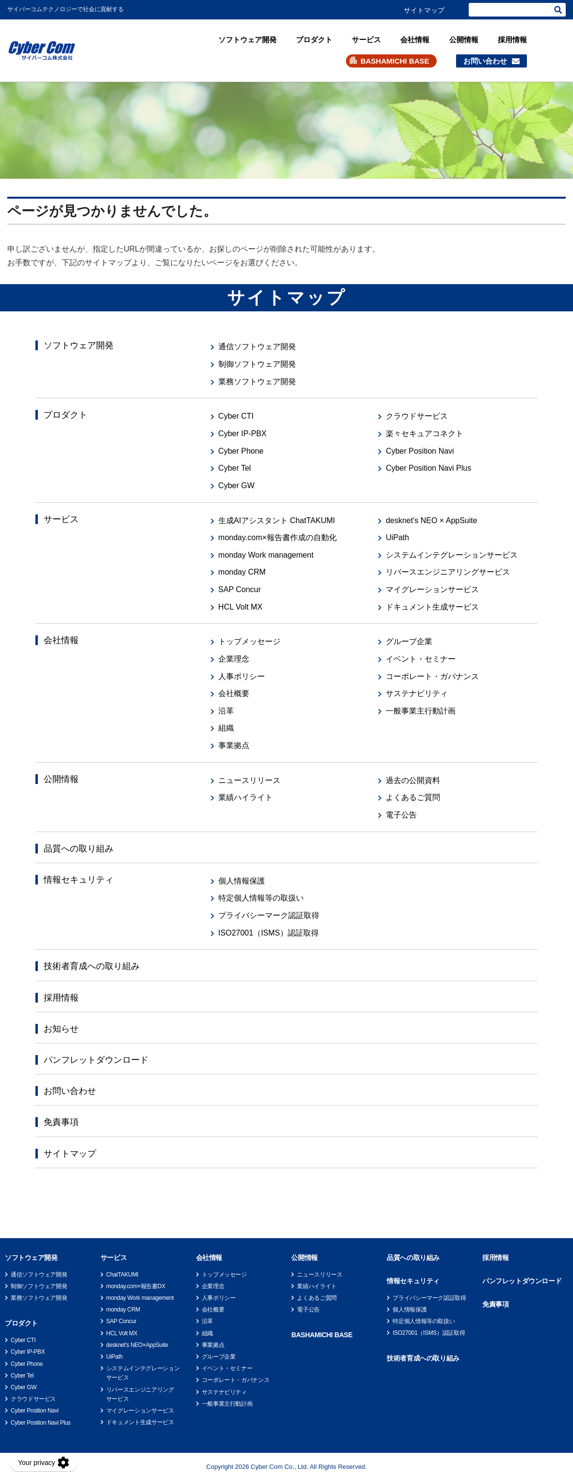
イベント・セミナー (421, 659)
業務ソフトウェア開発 (257, 381)
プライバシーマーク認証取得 (268, 915)
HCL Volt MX (240, 607)
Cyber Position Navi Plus (428, 468)
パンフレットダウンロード (96, 1060)
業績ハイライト (245, 797)
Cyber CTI (236, 416)
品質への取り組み (79, 848)
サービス (366, 39)
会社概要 (233, 693)
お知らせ (61, 1029)
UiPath (397, 537)
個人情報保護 (241, 881)
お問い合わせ (485, 61)
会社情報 (414, 39)
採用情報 (512, 39)
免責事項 (61, 1122)
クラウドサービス (417, 416)
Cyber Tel (234, 468)
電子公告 (401, 815)
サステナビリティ (417, 693)
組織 (226, 728)
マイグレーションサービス (432, 589)
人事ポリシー (241, 676)
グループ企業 (409, 641)
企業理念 (233, 659)
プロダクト (314, 39)
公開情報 (463, 39)
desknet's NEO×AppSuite (137, 1345)
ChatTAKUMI (122, 1274)
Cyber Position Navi (420, 451)
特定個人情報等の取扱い (261, 898)
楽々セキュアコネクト (424, 433)
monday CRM (242, 572)
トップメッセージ (249, 641)
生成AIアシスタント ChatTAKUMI (276, 520)
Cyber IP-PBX (242, 433)
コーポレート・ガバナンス (432, 676)
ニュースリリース (249, 780)
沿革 (226, 711)
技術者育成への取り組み (92, 966)
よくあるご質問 (413, 797)
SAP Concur (239, 589)
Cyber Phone (240, 451)
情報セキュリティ (79, 880)
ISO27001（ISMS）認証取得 (268, 933)
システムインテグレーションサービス (452, 555)
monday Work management (265, 555)
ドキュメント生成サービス (432, 607)
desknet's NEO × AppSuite (431, 520)
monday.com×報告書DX (135, 1286)
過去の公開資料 (413, 780)
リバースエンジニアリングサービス (448, 572)
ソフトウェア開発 (247, 39)
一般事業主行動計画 (421, 711)
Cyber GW (236, 485)
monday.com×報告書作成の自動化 (277, 537)
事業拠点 (233, 745)
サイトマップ (424, 10)
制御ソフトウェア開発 (257, 364)
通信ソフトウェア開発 (257, 346)
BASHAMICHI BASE (394, 61)
